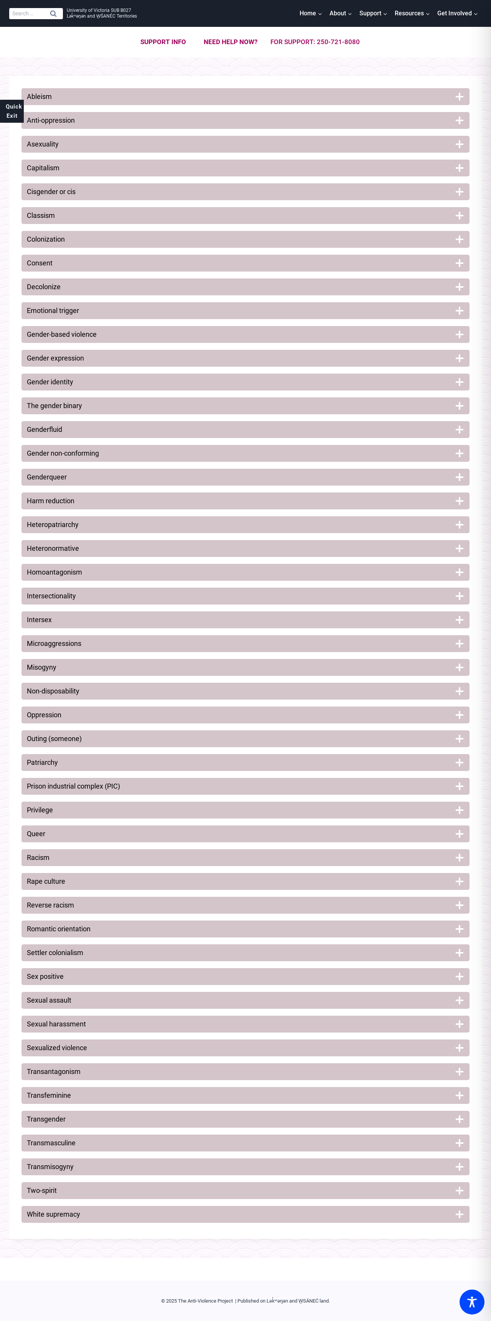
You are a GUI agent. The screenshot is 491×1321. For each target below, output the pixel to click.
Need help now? (230, 42)
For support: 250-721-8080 (315, 42)
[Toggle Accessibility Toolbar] (472, 1302)
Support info (163, 42)
